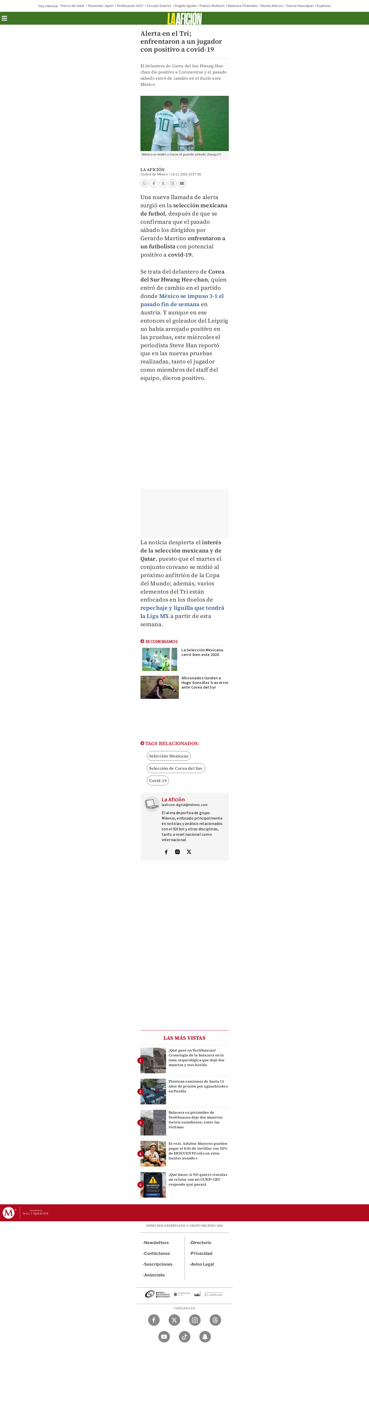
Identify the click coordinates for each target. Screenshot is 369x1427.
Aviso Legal (202, 1264)
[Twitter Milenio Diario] (174, 1320)
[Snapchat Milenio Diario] (205, 1336)
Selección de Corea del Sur (176, 768)
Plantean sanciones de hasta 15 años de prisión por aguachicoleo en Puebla (198, 1086)
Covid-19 (158, 780)
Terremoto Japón (101, 6)
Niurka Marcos (272, 6)
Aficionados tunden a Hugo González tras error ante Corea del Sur (205, 682)
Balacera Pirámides (243, 6)
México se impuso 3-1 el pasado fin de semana (182, 300)
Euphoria (324, 6)
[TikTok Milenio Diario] (184, 1336)
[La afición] (184, 18)
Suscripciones (158, 1264)
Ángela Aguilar (186, 6)
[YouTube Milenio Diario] (164, 1336)
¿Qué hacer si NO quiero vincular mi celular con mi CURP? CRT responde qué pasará (198, 1179)
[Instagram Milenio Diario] (195, 1320)
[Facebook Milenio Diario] (154, 1320)
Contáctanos (157, 1253)
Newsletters (156, 1242)
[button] (4, 20)
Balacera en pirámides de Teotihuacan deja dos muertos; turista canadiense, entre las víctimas (196, 1120)
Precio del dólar (72, 6)
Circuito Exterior (159, 6)
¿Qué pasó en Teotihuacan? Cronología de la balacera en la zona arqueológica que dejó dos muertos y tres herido (197, 1058)
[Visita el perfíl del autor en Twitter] (189, 852)
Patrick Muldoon (212, 6)
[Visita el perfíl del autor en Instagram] (177, 852)
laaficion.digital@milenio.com (185, 805)
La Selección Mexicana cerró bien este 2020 (202, 652)
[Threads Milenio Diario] (215, 1320)
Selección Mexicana (169, 756)
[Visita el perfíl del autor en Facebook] (166, 852)
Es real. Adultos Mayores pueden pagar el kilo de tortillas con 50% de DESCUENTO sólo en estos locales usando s (198, 1151)
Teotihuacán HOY (130, 6)
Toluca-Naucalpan (300, 6)
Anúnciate (154, 1275)
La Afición (152, 169)
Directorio (201, 1242)
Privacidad (201, 1253)
